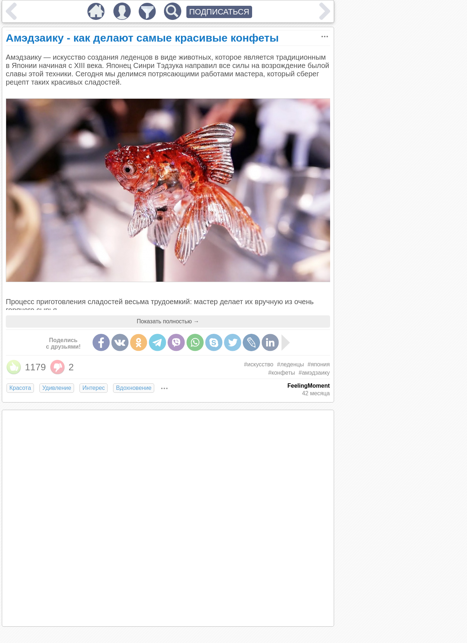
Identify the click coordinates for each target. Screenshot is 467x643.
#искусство (258, 364)
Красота (20, 388)
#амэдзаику (314, 373)
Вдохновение (133, 388)
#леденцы (290, 364)
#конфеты (281, 373)
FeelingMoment (308, 386)
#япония (319, 364)
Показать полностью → (168, 321)
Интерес (93, 388)
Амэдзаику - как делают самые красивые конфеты (142, 38)
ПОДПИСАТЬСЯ (219, 11)
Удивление (56, 388)
